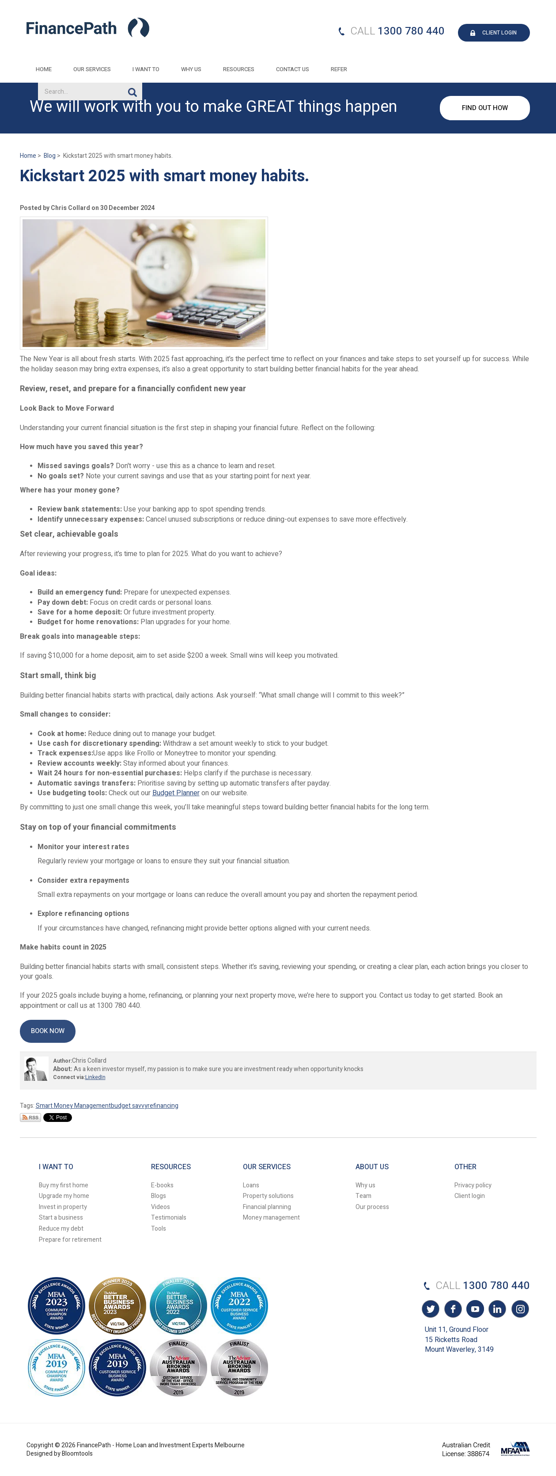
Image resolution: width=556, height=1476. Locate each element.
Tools (158, 1228)
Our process (372, 1207)
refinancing (163, 1105)
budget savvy (129, 1105)
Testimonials (168, 1217)
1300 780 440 (411, 31)
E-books (162, 1185)
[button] (48, 1031)
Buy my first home (63, 1185)
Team (363, 1196)
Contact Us (293, 69)
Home (44, 69)
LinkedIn (95, 1077)
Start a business (61, 1217)
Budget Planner (176, 793)
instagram (519, 1310)
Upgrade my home (64, 1196)
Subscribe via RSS (30, 1117)
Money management (271, 1217)
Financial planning (267, 1207)
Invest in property (63, 1207)
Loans (251, 1185)
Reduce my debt (61, 1228)
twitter (431, 1310)
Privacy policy (473, 1185)
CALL (363, 31)
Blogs (158, 1196)
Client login (469, 1196)
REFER (339, 69)
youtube (475, 1310)
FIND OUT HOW (485, 108)
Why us (365, 1185)
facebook (453, 1310)
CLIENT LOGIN (499, 33)
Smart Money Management (73, 1105)
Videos (160, 1207)
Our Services (92, 69)
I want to (146, 69)
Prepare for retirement (70, 1239)
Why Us (192, 69)
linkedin (497, 1310)
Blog (50, 155)
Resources (239, 69)
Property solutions (268, 1196)
